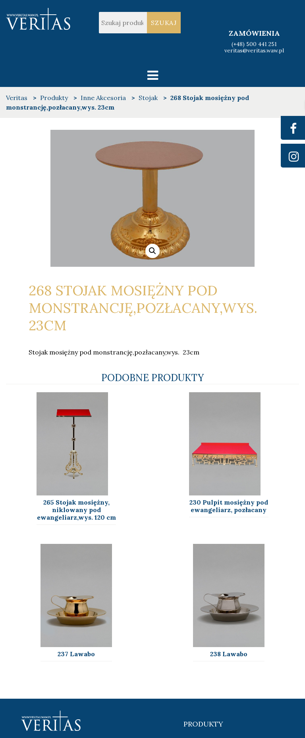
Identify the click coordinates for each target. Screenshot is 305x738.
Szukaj (164, 23)
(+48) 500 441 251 (254, 44)
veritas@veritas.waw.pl (254, 50)
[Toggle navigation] (153, 75)
